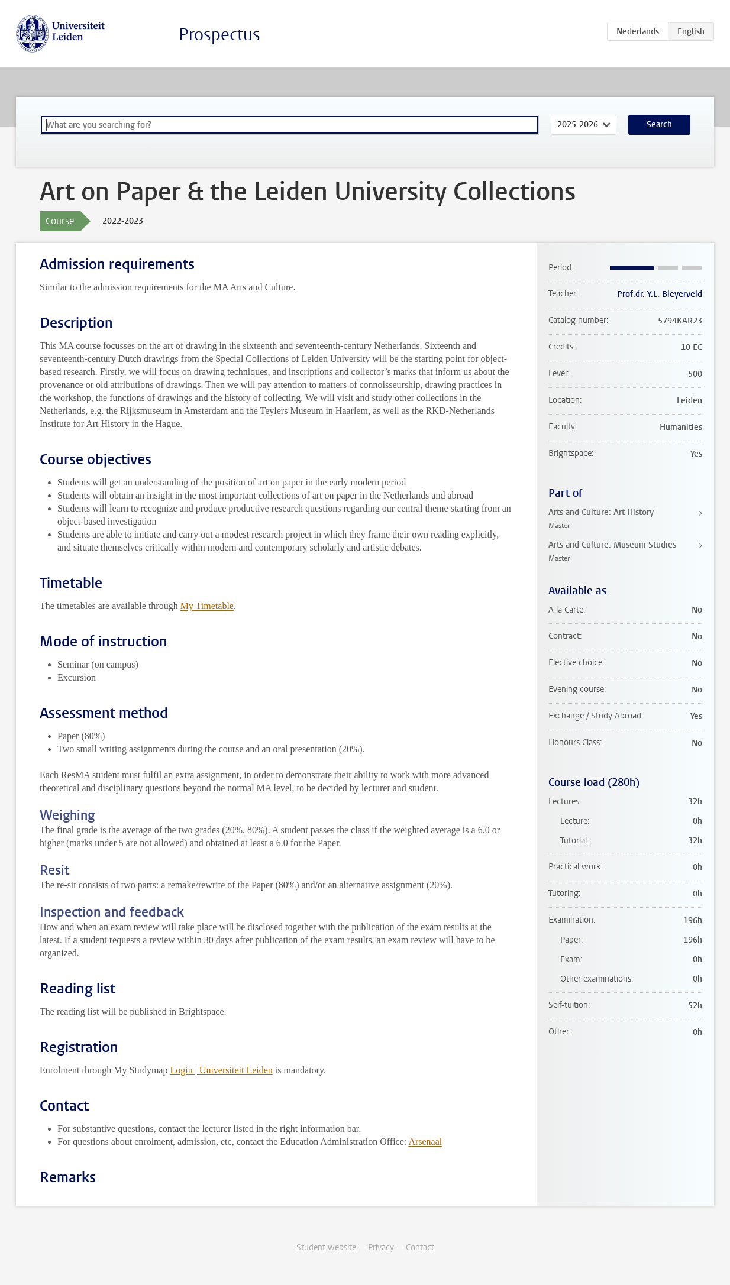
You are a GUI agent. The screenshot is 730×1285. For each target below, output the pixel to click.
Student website (326, 1247)
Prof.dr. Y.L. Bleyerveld (659, 294)
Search (659, 124)
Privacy (381, 1247)
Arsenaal (425, 1142)
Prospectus (219, 35)
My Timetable (207, 606)
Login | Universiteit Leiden (221, 1070)
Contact (420, 1247)
